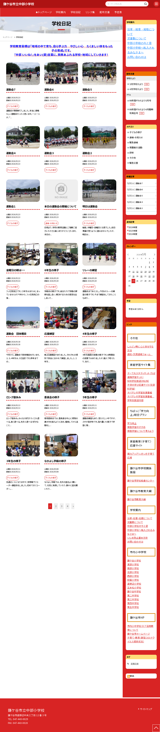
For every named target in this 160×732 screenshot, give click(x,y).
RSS (132, 675)
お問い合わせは (136, 57)
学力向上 (132, 423)
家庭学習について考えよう (140, 430)
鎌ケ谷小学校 (134, 560)
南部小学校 (133, 568)
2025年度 (133, 230)
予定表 (118, 12)
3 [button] (61, 506)
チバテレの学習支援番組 (139, 392)
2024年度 (133, 234)
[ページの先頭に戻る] (156, 728)
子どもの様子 (135, 132)
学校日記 (76, 12)
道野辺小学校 (134, 583)
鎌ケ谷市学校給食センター (140, 480)
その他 (132, 157)
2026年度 (133, 227)
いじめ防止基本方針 (137, 537)
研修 (131, 152)
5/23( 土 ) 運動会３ (135, 208)
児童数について (136, 38)
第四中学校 (133, 603)
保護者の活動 (135, 147)
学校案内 (61, 12)
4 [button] (67, 506)
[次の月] (154, 254)
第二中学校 (133, 595)
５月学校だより (139, 84)
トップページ (45, 12)
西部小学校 (133, 575)
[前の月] (127, 254)
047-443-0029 (20, 719)
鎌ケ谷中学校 (134, 591)
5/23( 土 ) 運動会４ (135, 202)
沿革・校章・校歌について (139, 518)
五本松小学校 (134, 587)
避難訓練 (135, 663)
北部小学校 (133, 572)
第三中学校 (133, 599)
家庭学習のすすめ (136, 427)
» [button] (73, 506)
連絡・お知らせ (136, 137)
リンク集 (90, 12)
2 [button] (55, 506)
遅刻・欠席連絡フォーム (140, 354)
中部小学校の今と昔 (139, 43)
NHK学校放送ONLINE (138, 380)
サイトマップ (146, 709)
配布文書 (105, 12)
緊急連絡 (133, 142)
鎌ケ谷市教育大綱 (136, 499)
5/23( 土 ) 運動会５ (135, 195)
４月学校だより (139, 89)
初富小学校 (133, 579)
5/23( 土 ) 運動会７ (135, 183)
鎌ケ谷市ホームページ (138, 633)
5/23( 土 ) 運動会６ (135, 189)
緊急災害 (133, 162)
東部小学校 (133, 564)
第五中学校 (133, 607)
